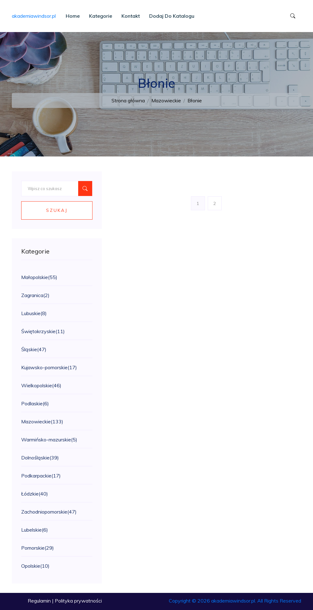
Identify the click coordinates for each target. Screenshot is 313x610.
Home (73, 16)
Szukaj (57, 210)
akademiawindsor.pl (34, 16)
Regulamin (39, 601)
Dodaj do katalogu (171, 16)
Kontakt (130, 16)
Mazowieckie (166, 100)
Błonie (194, 100)
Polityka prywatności (78, 601)
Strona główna (128, 100)
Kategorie (100, 16)
